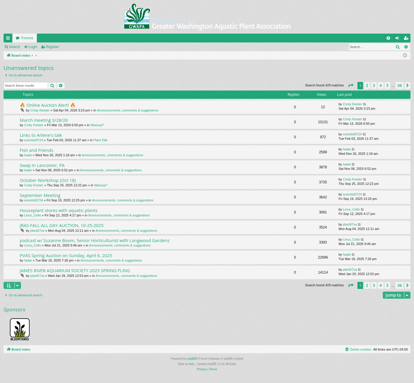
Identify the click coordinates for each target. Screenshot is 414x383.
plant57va (37, 230)
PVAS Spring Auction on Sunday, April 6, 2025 (66, 255)
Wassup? (97, 125)
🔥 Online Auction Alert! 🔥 (48, 105)
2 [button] (367, 85)
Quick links (9, 39)
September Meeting (40, 195)
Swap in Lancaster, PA (42, 165)
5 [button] (387, 85)
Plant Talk (100, 140)
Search (14, 47)
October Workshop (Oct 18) (48, 180)
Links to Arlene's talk (41, 135)
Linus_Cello (32, 215)
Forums (27, 38)
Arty (191, 364)
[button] (350, 85)
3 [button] (374, 85)
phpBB (191, 358)
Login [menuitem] (398, 39)
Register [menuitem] (407, 39)
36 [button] (399, 85)
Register (52, 47)
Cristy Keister (40, 110)
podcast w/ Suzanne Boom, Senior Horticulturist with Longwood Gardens (94, 240)
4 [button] (381, 85)
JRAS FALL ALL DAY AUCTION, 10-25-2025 (62, 225)
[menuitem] (388, 38)
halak (28, 155)
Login (33, 47)
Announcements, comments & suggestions (128, 110)
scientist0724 (33, 140)
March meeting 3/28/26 (44, 120)
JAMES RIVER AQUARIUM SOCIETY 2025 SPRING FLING (75, 270)
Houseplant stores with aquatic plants (59, 210)
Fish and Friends (36, 150)
